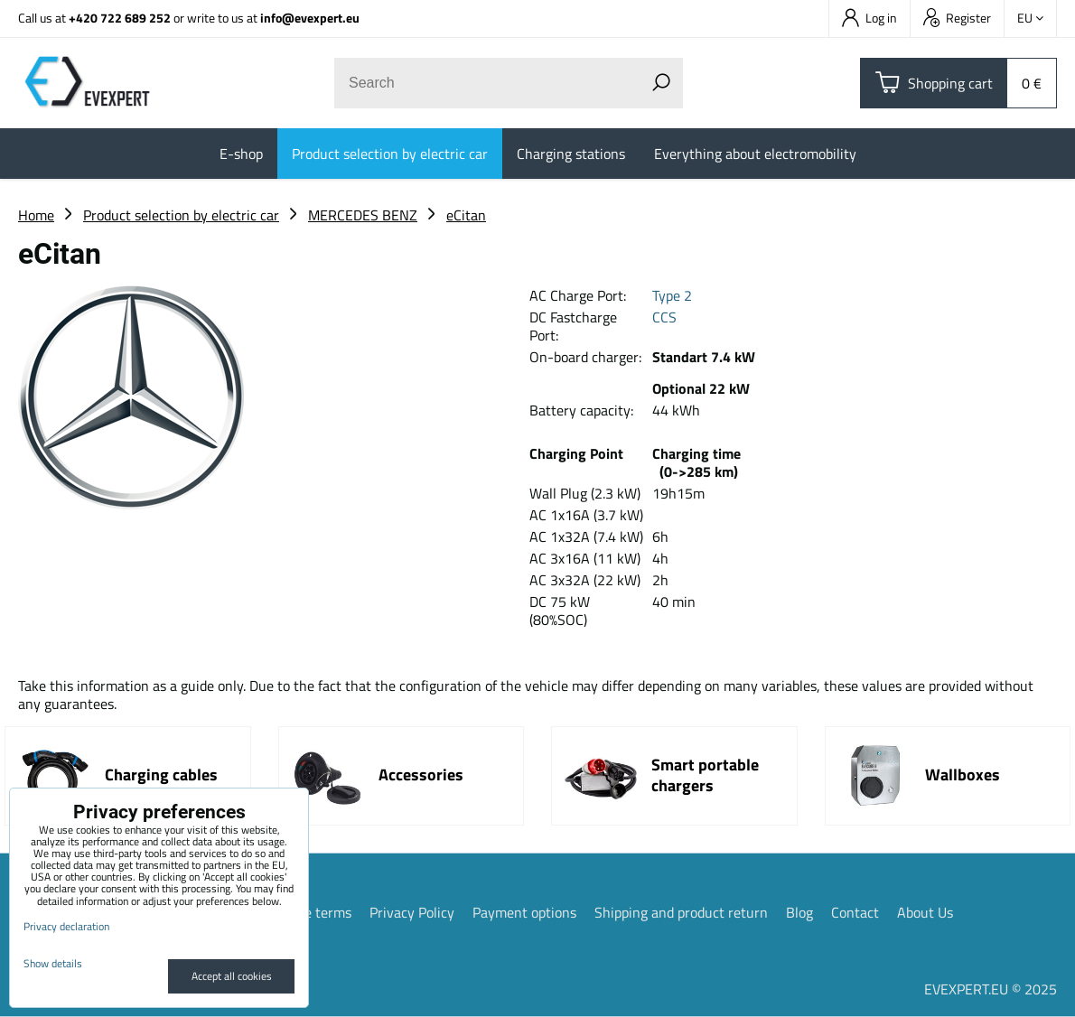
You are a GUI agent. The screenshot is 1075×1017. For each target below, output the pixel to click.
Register (957, 17)
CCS (664, 317)
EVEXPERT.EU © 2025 (990, 989)
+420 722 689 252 (120, 17)
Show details (52, 963)
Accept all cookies (232, 975)
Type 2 (672, 295)
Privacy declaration (66, 926)
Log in (869, 17)
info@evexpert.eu (310, 17)
